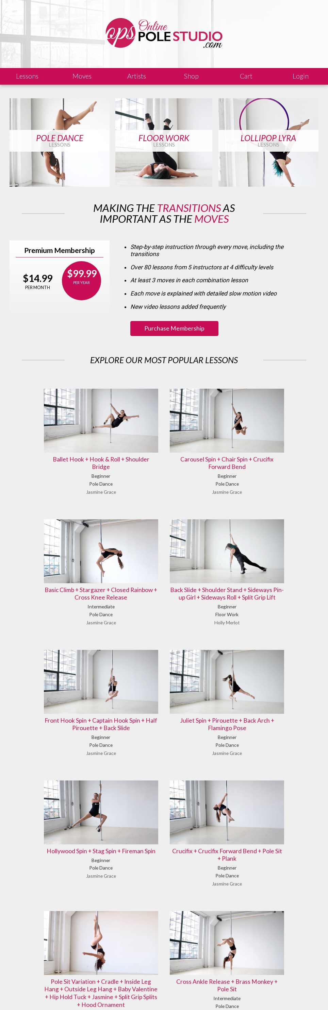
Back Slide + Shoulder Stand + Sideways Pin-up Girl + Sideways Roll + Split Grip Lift (61, 572)
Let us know (260, 959)
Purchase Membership (174, 328)
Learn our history (113, 967)
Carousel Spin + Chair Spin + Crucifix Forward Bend (164, 450)
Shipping (112, 994)
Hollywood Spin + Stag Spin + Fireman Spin (60, 694)
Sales (90, 994)
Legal (71, 994)
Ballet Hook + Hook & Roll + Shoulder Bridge (61, 450)
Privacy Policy (175, 994)
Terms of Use (140, 994)
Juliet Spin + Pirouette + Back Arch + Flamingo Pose (267, 568)
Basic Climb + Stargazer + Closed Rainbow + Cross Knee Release (267, 450)
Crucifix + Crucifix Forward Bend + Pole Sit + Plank (164, 694)
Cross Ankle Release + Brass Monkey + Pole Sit (164, 835)
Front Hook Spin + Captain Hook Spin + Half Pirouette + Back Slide (164, 568)
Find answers (185, 959)
